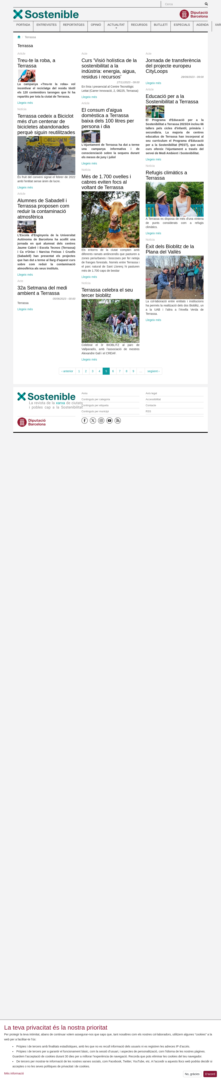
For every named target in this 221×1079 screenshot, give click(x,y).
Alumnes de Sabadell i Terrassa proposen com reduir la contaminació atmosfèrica (43, 526)
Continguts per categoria (96, 399)
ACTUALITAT (116, 25)
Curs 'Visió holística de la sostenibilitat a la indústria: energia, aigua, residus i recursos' (65, 97)
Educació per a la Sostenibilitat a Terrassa (84, 143)
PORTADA (23, 24)
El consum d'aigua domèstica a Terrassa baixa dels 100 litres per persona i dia (63, 188)
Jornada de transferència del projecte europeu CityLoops (85, 118)
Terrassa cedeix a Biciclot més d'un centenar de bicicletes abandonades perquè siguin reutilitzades (46, 222)
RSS (148, 411)
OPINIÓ (96, 24)
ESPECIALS (182, 24)
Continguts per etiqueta (95, 405)
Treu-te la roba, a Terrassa (36, 63)
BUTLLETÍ (160, 24)
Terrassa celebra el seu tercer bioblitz (63, 699)
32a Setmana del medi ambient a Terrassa (42, 679)
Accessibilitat (153, 399)
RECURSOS (139, 24)
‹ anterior (67, 371)
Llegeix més (25, 102)
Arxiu (85, 393)
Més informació (14, 1077)
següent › (153, 371)
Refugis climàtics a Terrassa (78, 319)
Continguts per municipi (95, 411)
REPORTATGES (73, 24)
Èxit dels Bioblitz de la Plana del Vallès (82, 573)
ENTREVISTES (46, 24)
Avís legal (151, 393)
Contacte (151, 405)
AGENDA (202, 24)
